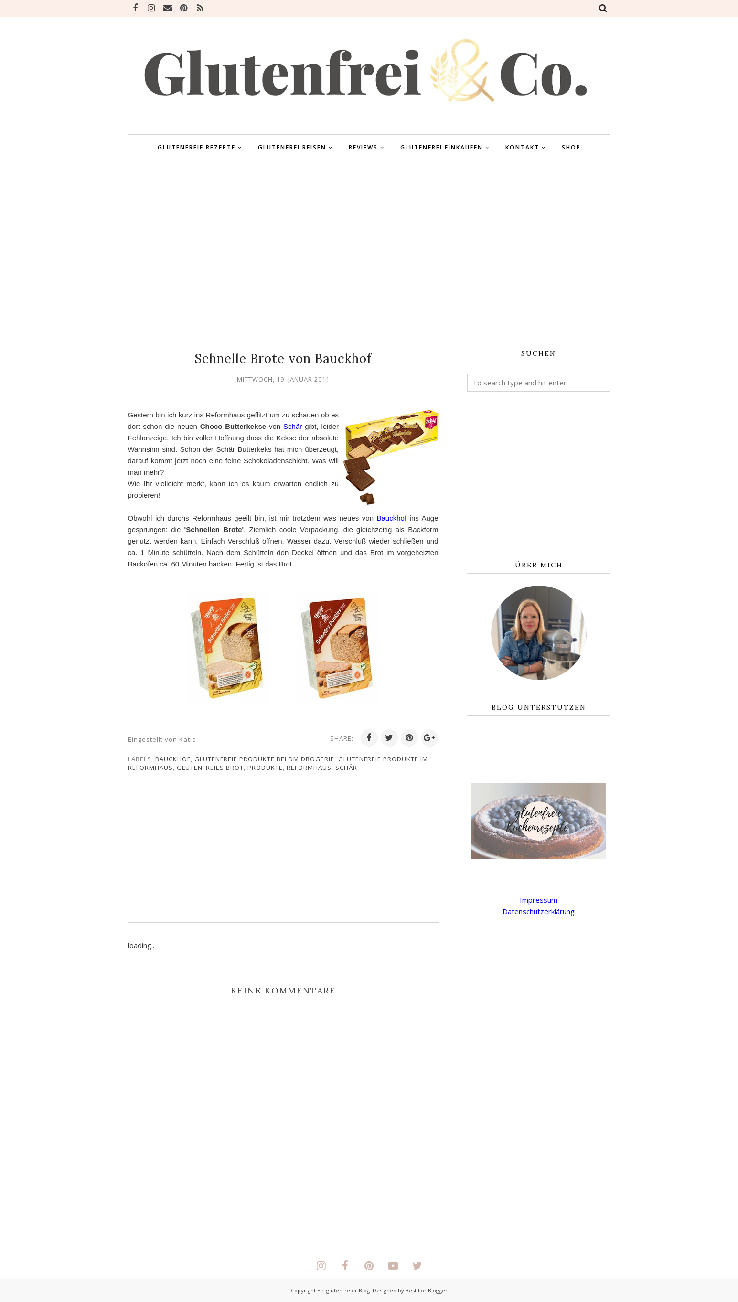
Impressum (538, 900)
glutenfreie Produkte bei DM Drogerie (264, 759)
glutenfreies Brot (210, 767)
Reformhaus (309, 767)
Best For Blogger (427, 1290)
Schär (308, 426)
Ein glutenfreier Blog (343, 1290)
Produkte (265, 767)
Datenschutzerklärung (539, 911)
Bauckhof (180, 529)
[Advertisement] (369, 254)
